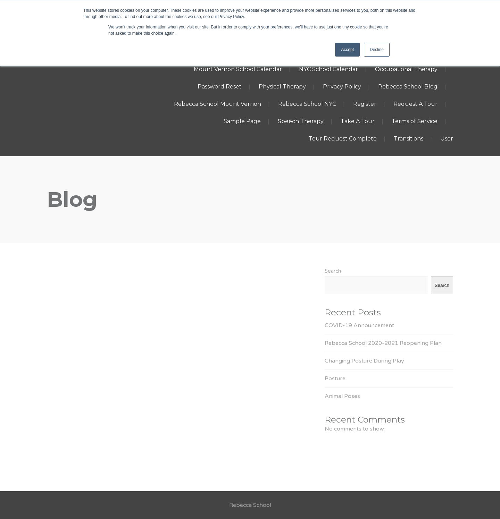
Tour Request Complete (343, 138)
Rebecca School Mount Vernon (217, 104)
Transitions (408, 138)
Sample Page (242, 121)
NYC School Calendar (328, 69)
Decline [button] (377, 49)
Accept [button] (347, 49)
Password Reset (220, 86)
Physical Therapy (282, 86)
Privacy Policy (342, 86)
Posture (335, 378)
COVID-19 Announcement (359, 325)
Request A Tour (415, 104)
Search (333, 271)
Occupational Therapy (406, 69)
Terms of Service (415, 121)
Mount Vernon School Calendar (238, 69)
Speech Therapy (301, 121)
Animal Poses (342, 396)
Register (364, 104)
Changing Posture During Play (364, 360)
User (446, 138)
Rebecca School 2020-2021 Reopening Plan (383, 343)
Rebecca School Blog (408, 86)
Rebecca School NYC (307, 104)
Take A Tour (358, 121)
